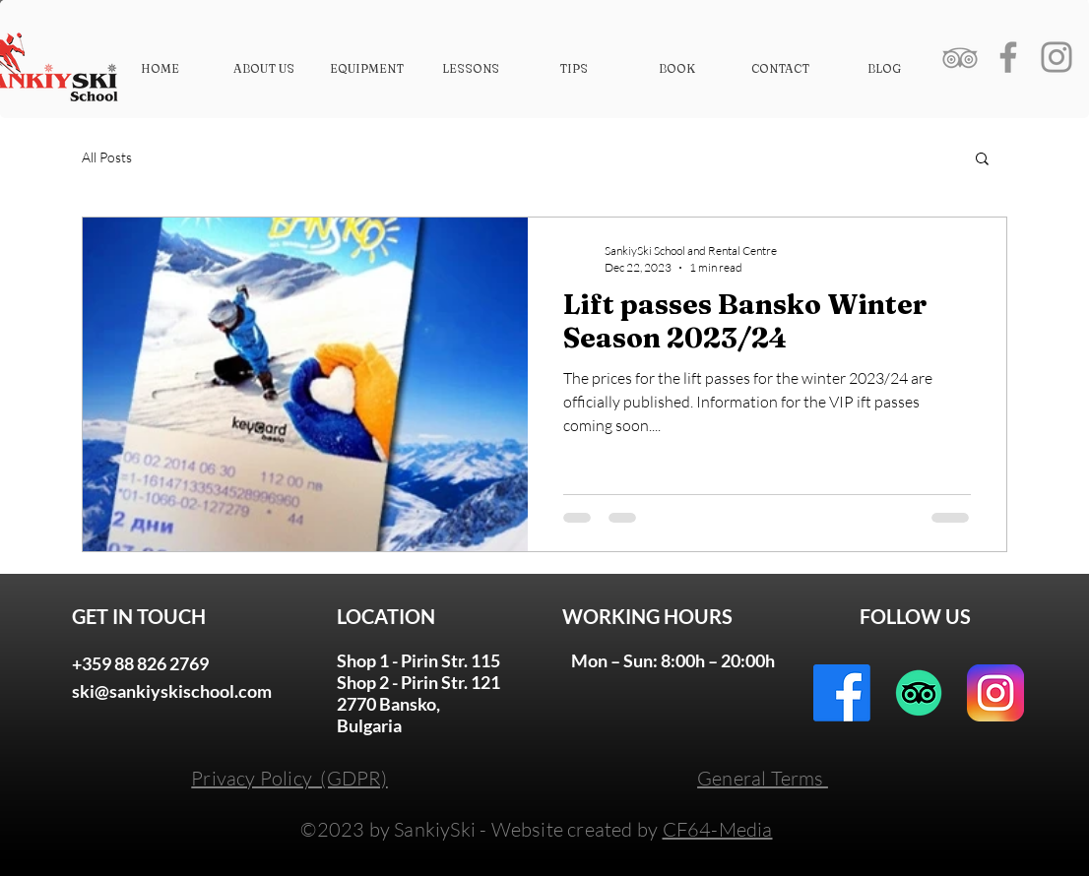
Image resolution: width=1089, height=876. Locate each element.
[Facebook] (841, 692)
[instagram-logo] (995, 692)
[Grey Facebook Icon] (1008, 57)
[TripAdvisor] (918, 692)
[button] (982, 160)
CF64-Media (718, 829)
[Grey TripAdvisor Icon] (960, 57)
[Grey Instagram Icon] (1056, 57)
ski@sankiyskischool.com (172, 691)
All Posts (107, 157)
